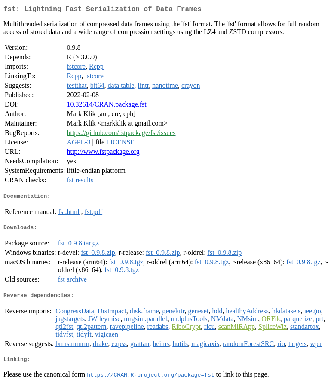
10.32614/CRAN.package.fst (106, 106)
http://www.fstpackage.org (103, 153)
